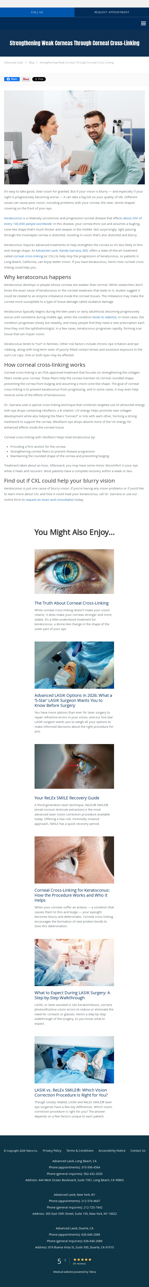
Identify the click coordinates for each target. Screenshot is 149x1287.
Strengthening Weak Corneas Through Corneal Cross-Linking (77, 62)
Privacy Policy (52, 1151)
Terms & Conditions (80, 1151)
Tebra (92, 1272)
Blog (31, 62)
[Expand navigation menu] (143, 23)
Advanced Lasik (13, 62)
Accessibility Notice (112, 1151)
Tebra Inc (31, 1151)
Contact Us (137, 1151)
